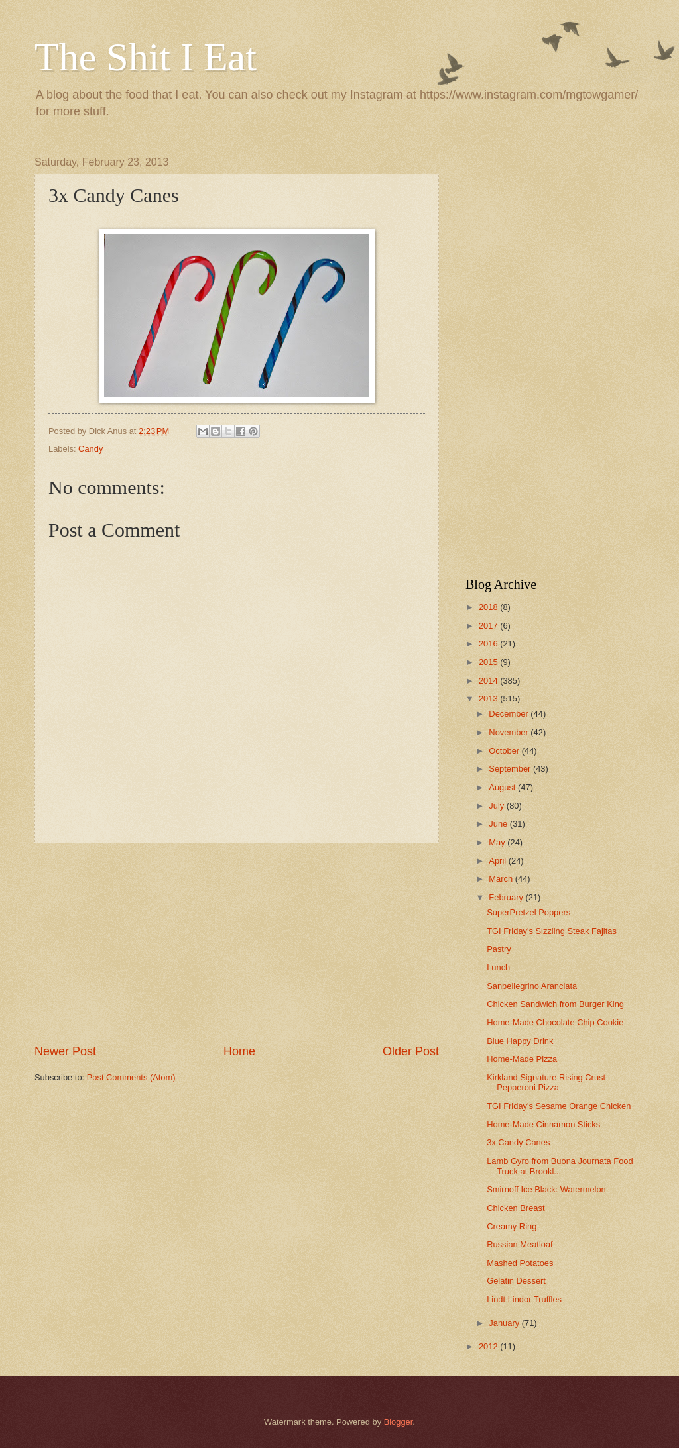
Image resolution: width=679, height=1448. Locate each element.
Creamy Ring (511, 1226)
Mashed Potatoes (520, 1263)
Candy (90, 449)
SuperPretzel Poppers (528, 912)
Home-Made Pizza (522, 1059)
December (509, 714)
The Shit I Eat (145, 57)
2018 (489, 607)
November (509, 732)
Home (239, 1051)
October (505, 751)
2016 (489, 643)
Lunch (498, 967)
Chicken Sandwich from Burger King (555, 1004)
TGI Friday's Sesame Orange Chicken (559, 1106)
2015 (489, 662)
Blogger (398, 1422)
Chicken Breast (515, 1208)
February (507, 897)
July (497, 806)
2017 (489, 626)
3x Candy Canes (518, 1142)
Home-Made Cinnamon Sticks (543, 1124)
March (502, 879)
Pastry (499, 949)
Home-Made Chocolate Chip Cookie (555, 1022)
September (511, 769)
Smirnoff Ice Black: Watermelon (546, 1189)
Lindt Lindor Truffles (524, 1299)
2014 (489, 681)
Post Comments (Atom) (131, 1077)
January (505, 1323)
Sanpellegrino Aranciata (532, 986)
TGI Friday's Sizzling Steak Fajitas (552, 931)
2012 (489, 1346)
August (503, 787)
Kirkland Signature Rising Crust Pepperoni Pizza (546, 1082)
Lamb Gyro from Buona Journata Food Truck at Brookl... (560, 1166)
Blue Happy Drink (520, 1041)
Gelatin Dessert (516, 1281)
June (499, 824)
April (498, 861)
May (498, 842)
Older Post (411, 1051)
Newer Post (65, 1051)
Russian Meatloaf (519, 1244)
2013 (489, 698)
